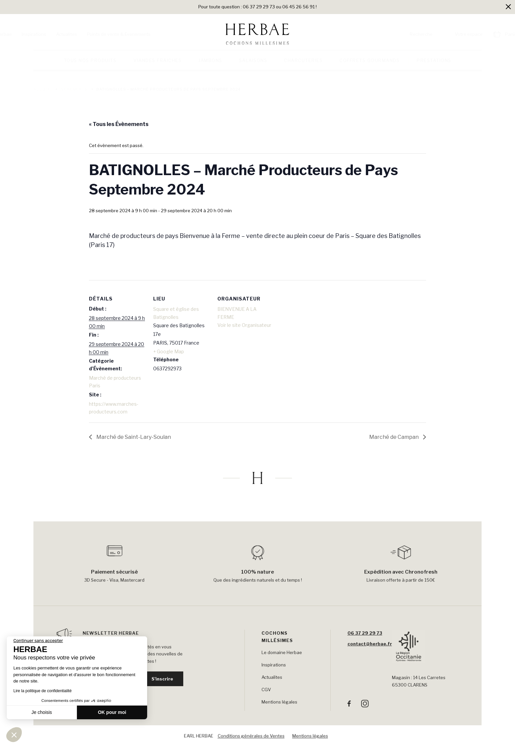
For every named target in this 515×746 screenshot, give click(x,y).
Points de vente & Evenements (156, 34)
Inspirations (71, 34)
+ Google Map (168, 351)
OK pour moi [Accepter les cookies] (112, 712)
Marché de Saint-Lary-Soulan (133, 437)
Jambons (210, 64)
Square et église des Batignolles (176, 313)
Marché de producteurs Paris (115, 382)
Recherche (384, 34)
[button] (14, 735)
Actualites (103, 34)
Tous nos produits (90, 64)
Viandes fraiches (157, 64)
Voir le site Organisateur (244, 325)
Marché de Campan (394, 437)
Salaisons (253, 64)
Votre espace (431, 34)
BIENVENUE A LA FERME (236, 313)
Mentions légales (279, 711)
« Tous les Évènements (118, 124)
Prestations (434, 64)
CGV (266, 698)
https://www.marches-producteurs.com (113, 408)
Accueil (42, 89)
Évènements (73, 89)
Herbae (41, 34)
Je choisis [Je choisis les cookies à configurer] (41, 712)
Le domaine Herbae (282, 661)
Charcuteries (303, 64)
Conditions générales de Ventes (251, 737)
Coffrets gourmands (369, 64)
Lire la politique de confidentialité (42, 691)
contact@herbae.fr (369, 652)
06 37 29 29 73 (364, 641)
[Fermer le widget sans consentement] (38, 640)
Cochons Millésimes (277, 645)
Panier (475, 34)
